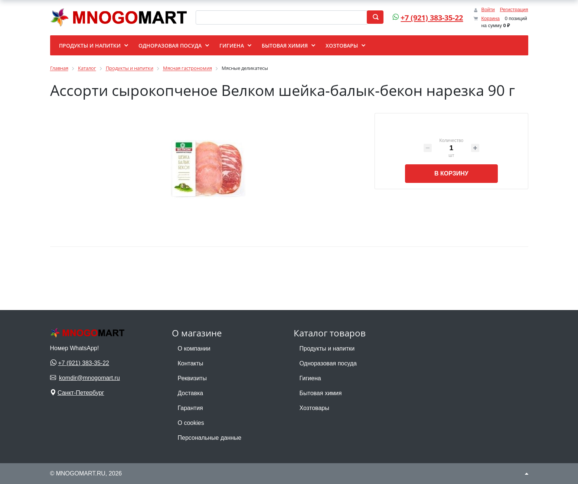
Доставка (190, 393)
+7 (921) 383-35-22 (429, 17)
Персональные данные (210, 438)
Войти (487, 9)
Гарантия (190, 408)
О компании (194, 348)
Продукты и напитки (327, 348)
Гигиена (310, 378)
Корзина (490, 18)
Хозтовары (314, 408)
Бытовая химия (321, 393)
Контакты (190, 363)
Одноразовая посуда (328, 363)
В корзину (451, 173)
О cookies (191, 423)
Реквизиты (192, 378)
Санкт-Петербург (81, 393)
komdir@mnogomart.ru (89, 378)
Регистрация (514, 9)
